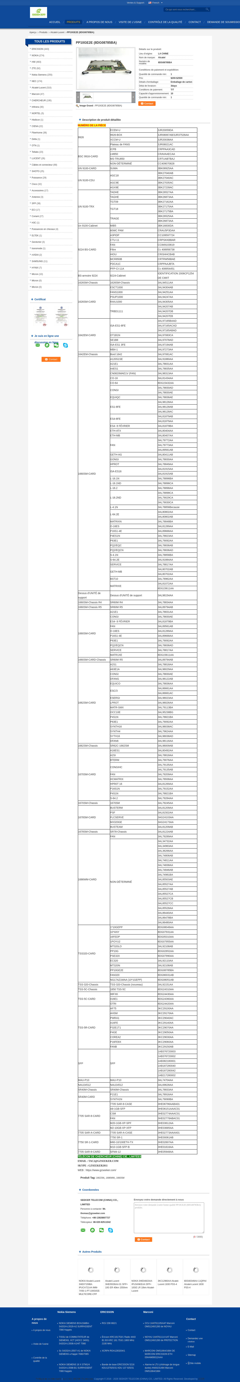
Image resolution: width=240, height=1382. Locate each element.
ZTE (34, 68)
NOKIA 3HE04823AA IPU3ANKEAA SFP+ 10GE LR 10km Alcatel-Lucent (142, 1286)
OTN (34, 145)
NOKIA (35, 55)
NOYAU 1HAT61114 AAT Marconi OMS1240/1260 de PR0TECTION (161, 1339)
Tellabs (35, 152)
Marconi (36, 94)
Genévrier (37, 242)
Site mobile (194, 1363)
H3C (34, 222)
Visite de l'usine (130, 22)
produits (73, 22)
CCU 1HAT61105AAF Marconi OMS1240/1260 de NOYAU (160, 1325)
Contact (195, 22)
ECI (33, 210)
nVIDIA (35, 255)
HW (33, 62)
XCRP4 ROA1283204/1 (113, 1350)
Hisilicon (36, 120)
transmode (37, 248)
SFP (34, 203)
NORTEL (36, 113)
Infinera (35, 107)
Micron (35, 274)
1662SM (100, 1178)
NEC (34, 81)
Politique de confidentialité (48, 1379)
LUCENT (36, 158)
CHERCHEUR (39, 100)
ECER (201, 1379)
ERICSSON (37, 49)
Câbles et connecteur (42, 165)
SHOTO (36, 171)
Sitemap (192, 1355)
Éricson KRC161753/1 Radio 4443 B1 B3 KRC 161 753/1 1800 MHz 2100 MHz (119, 1340)
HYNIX (35, 267)
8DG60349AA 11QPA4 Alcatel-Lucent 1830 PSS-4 (195, 1284)
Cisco (34, 184)
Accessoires (38, 190)
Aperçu (32, 32)
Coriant (35, 216)
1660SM (120, 1178)
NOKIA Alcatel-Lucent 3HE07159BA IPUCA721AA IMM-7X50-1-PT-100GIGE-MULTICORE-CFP (89, 1287)
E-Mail (191, 1346)
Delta (34, 139)
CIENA (35, 126)
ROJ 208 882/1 (109, 1323)
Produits (43, 32)
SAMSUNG (37, 261)
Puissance (37, 177)
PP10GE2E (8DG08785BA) (108, 105)
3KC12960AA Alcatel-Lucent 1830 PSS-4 (168, 1283)
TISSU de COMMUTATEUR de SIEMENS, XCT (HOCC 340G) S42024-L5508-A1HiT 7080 (74, 1340)
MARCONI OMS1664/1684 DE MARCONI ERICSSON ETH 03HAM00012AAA (160, 1354)
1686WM (110, 1178)
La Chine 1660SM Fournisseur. (78, 1379)
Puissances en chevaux (43, 229)
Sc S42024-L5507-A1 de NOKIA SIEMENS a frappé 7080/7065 (74, 1352)
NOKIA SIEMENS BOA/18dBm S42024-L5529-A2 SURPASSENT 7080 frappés (75, 1326)
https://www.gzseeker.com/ (101, 1170)
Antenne (36, 197)
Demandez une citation (195, 1339)
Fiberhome (37, 132)
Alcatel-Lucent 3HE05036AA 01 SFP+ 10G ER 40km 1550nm (116, 1284)
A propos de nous (99, 22)
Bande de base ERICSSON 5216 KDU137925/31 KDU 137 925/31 (118, 1366)
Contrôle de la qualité (165, 22)
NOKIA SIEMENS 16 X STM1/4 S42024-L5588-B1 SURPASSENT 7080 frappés (75, 1367)
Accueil (55, 22)
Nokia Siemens (39, 75)
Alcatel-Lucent (57, 32)
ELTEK (35, 235)
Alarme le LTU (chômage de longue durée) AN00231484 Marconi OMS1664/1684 (162, 1367)
